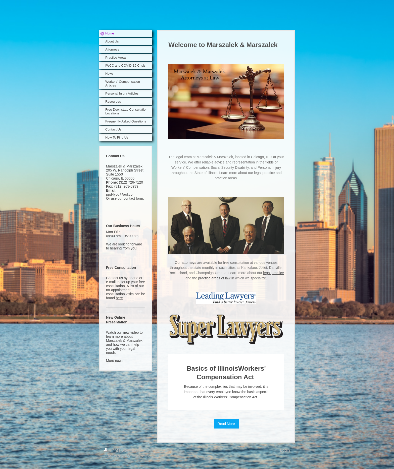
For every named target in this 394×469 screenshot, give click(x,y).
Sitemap (128, 450)
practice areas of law (214, 278)
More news (114, 361)
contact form (133, 198)
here (119, 298)
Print (111, 450)
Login (285, 450)
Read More (226, 424)
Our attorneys (185, 263)
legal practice (273, 273)
